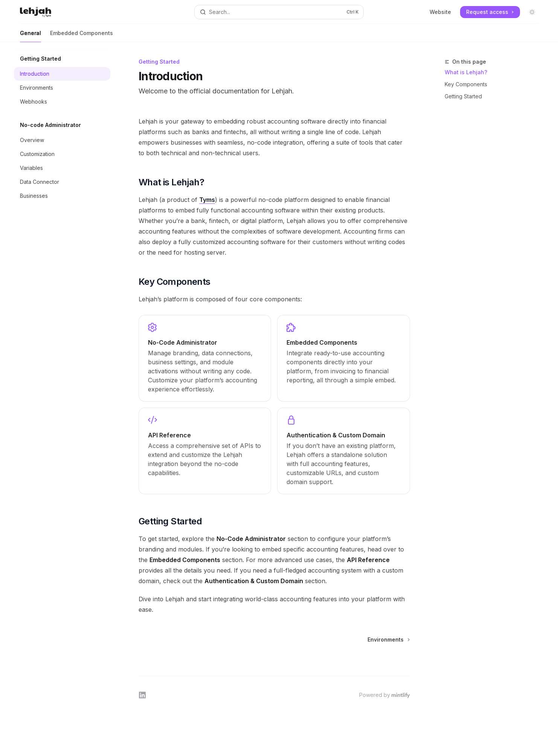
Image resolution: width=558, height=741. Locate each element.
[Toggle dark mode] (532, 12)
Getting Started (463, 96)
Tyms (207, 199)
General (30, 36)
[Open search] (279, 12)
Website (440, 12)
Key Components (466, 84)
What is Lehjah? (466, 72)
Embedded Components (81, 36)
